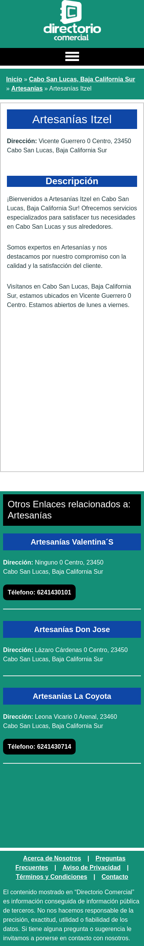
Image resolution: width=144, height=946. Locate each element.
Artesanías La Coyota (72, 696)
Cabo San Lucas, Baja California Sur (82, 79)
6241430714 (39, 746)
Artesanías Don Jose (72, 629)
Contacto (114, 876)
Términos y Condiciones (51, 876)
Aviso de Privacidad (92, 867)
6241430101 (39, 592)
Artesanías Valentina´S (72, 542)
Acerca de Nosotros (52, 858)
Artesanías (27, 88)
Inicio (14, 79)
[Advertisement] (72, 393)
